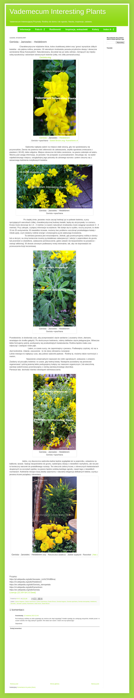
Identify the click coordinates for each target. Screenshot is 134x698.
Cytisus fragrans (19, 601)
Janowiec (13, 603)
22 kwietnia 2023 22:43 (31, 615)
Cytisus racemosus (30, 601)
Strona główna (54, 684)
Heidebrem (64, 138)
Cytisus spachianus (41, 601)
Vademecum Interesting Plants (57, 11)
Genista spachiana (72, 601)
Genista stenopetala (84, 601)
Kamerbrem (30, 603)
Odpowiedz (18, 623)
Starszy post (95, 684)
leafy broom (38, 603)
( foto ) (94, 555)
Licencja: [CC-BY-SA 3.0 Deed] (22, 593)
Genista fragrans (61, 601)
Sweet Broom (46, 603)
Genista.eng (45, 57)
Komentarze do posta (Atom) (26, 687)
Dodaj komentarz (16, 628)
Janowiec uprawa (21, 603)
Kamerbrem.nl (72, 141)
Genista (43, 138)
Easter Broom (52, 601)
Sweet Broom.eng (57, 141)
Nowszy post (14, 684)
